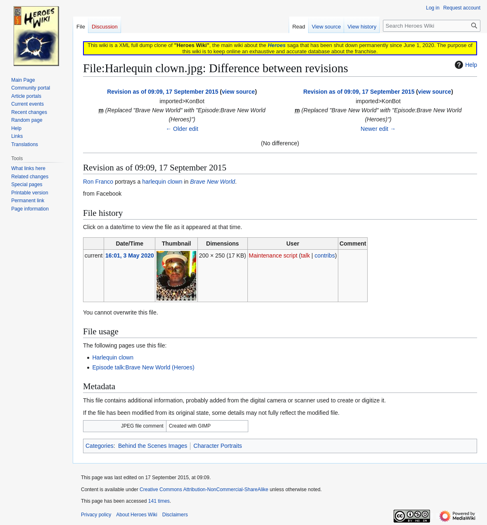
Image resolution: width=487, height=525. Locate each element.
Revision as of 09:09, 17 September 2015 (162, 91)
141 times (159, 501)
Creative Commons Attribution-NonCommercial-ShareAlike (204, 489)
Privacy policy (96, 515)
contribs (325, 255)
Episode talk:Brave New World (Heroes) (143, 367)
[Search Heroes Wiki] (431, 26)
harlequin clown (162, 181)
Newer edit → (378, 128)
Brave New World (212, 181)
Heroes (276, 45)
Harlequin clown (112, 357)
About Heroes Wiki (136, 515)
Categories (100, 445)
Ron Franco (98, 181)
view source (238, 91)
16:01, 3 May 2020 (129, 255)
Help (465, 65)
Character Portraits (217, 445)
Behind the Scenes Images (152, 445)
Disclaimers (175, 515)
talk (305, 255)
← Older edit (182, 128)
